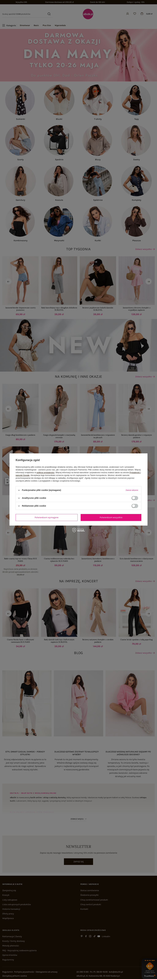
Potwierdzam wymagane (46, 517)
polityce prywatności (45, 472)
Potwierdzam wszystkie (111, 517)
